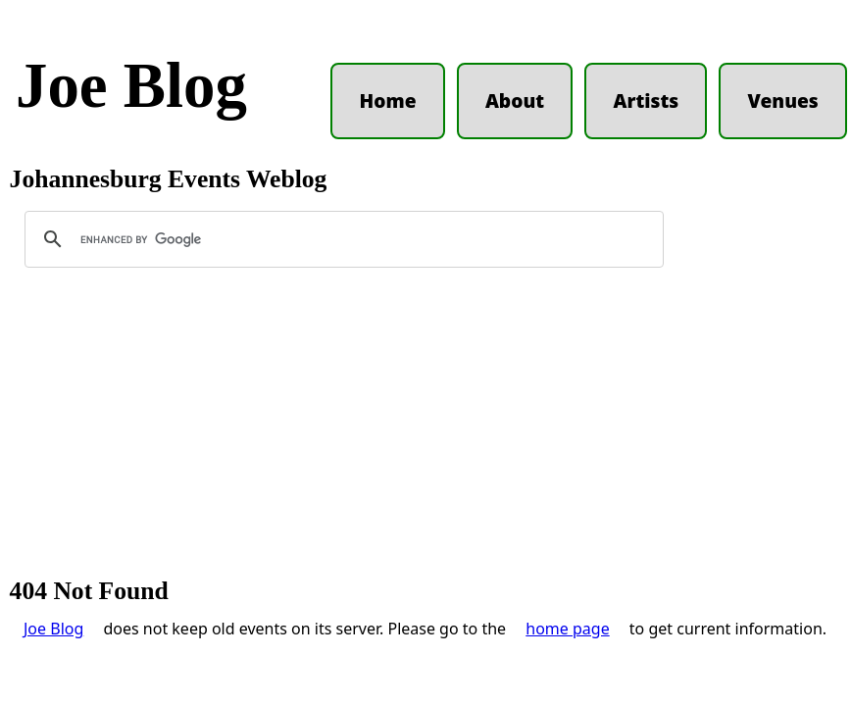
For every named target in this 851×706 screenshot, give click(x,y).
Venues (783, 100)
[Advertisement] (425, 431)
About (514, 100)
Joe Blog (131, 85)
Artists (645, 100)
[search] (341, 239)
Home (388, 100)
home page (567, 628)
